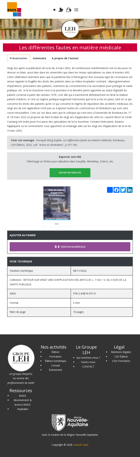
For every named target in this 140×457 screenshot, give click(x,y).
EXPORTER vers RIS (70, 172)
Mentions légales (121, 352)
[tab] (18, 58)
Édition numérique (55, 361)
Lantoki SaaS (80, 444)
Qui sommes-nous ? (88, 357)
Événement (55, 370)
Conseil (55, 365)
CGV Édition (121, 356)
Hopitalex (22, 409)
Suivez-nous (88, 362)
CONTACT (88, 366)
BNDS (22, 395)
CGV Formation (121, 361)
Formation (55, 356)
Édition (55, 352)
